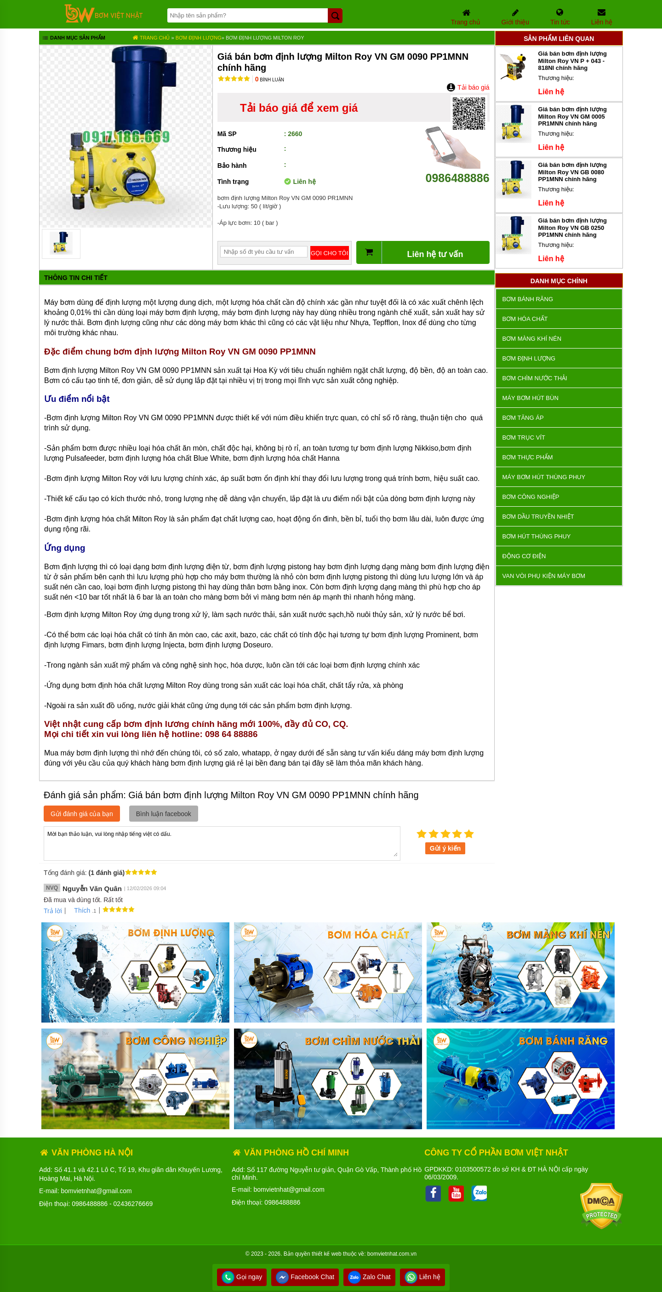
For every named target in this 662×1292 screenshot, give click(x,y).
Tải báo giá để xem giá (299, 108)
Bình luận (269, 79)
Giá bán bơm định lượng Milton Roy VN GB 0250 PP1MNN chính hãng (572, 227)
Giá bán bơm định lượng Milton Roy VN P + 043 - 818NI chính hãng (572, 60)
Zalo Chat (369, 1277)
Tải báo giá (467, 87)
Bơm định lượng (199, 37)
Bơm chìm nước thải (534, 378)
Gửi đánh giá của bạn (82, 814)
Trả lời (53, 911)
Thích (79, 910)
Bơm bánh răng (527, 299)
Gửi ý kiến (445, 848)
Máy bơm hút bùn (530, 397)
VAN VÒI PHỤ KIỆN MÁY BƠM (543, 575)
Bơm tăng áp (523, 417)
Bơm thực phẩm (527, 457)
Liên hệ (422, 1277)
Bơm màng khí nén (531, 338)
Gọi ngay (242, 1277)
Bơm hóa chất (525, 318)
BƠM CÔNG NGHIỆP (530, 496)
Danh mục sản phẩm (73, 38)
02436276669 (133, 1203)
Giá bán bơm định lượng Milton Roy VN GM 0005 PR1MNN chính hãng (572, 116)
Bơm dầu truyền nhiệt (538, 516)
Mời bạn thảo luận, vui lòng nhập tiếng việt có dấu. (222, 843)
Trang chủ (151, 37)
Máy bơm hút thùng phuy (543, 477)
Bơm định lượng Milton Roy (265, 37)
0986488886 (457, 171)
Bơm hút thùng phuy (536, 536)
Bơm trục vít (523, 437)
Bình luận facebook (163, 814)
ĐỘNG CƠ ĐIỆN (524, 556)
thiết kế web (327, 1254)
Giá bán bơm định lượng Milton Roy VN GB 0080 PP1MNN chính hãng (572, 172)
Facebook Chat (305, 1277)
